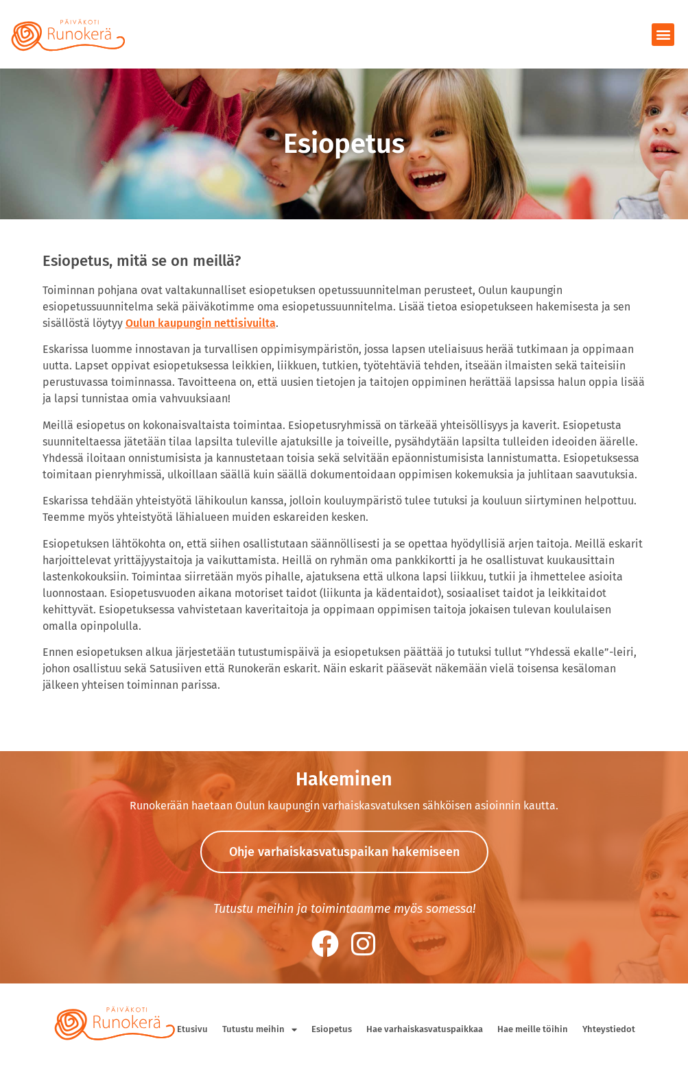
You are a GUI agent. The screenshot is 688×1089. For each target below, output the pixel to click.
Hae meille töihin (532, 1029)
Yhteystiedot (608, 1029)
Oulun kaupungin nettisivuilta (201, 323)
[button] (663, 34)
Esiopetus (331, 1029)
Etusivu (192, 1029)
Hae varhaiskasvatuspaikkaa (424, 1029)
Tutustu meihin (259, 1029)
